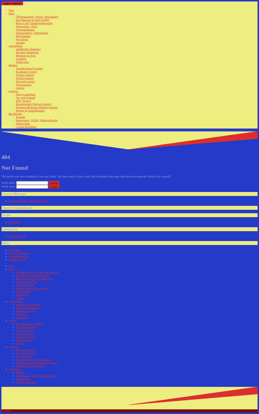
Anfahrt (20, 42)
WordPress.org (17, 259)
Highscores (22, 62)
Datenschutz (23, 123)
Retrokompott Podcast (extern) (33, 104)
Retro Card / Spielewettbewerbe (34, 23)
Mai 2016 (14, 222)
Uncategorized (17, 235)
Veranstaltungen (25, 29)
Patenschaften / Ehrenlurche (32, 33)
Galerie (20, 88)
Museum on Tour (26, 55)
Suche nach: (8, 182)
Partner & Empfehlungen (30, 110)
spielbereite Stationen (28, 49)
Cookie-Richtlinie (26, 126)
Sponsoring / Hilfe (26, 26)
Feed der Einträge (19, 253)
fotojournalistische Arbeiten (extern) (37, 107)
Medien (13, 65)
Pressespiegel (23, 84)
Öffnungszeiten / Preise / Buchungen (37, 16)
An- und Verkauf (25, 97)
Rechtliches (15, 113)
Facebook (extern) (26, 71)
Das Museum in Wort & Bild (32, 20)
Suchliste (21, 58)
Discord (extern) (25, 81)
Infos (12, 13)
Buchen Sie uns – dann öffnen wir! (29, 200)
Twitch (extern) (25, 78)
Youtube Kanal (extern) (29, 68)
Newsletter (22, 39)
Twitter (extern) (25, 75)
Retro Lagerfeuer (26, 94)
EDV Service (23, 100)
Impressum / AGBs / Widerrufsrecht (36, 120)
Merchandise (23, 36)
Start (11, 10)
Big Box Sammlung (27, 52)
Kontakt (20, 117)
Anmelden (15, 249)
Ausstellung (15, 45)
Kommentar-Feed (19, 256)
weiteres (13, 91)
